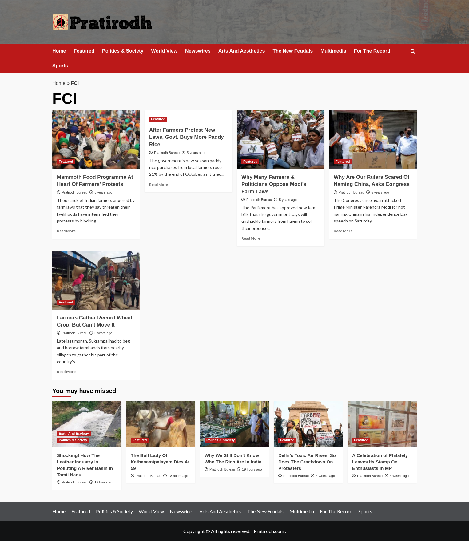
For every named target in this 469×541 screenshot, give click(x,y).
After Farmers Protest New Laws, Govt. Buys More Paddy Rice (186, 137)
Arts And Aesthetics (241, 51)
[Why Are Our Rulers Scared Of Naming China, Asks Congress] (373, 139)
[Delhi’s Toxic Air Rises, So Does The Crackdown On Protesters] (308, 424)
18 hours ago (178, 476)
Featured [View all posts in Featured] (66, 161)
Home (59, 51)
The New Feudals (292, 51)
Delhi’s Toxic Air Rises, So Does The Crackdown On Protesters (307, 462)
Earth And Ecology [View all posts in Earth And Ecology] (74, 433)
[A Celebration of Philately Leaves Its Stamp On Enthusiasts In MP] (382, 424)
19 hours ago (252, 469)
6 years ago (103, 333)
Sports (60, 65)
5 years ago (103, 192)
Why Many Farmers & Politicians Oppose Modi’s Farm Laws (273, 184)
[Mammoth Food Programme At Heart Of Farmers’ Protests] (96, 139)
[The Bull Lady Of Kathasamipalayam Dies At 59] (160, 424)
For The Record (372, 51)
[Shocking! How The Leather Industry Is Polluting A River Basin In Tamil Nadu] (86, 424)
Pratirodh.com (269, 531)
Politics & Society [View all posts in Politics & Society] (73, 440)
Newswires (198, 51)
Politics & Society (122, 51)
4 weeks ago (325, 476)
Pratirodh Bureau (74, 192)
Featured (84, 51)
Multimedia (333, 51)
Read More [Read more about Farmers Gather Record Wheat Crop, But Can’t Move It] (66, 371)
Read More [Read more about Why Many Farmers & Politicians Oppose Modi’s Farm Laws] (250, 238)
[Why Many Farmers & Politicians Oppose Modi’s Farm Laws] (280, 139)
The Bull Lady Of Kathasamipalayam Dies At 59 (160, 462)
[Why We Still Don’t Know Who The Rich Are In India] (234, 424)
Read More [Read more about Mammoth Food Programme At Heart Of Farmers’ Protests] (66, 231)
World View (164, 51)
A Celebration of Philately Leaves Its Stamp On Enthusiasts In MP (380, 462)
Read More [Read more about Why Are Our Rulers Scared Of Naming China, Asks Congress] (343, 231)
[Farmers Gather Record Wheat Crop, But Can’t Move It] (96, 280)
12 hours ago (104, 482)
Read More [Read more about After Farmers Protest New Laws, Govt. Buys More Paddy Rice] (158, 184)
